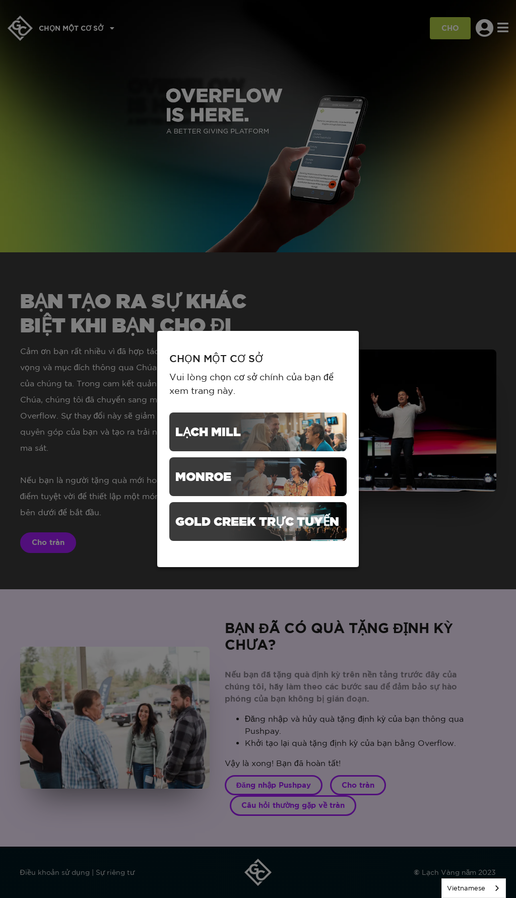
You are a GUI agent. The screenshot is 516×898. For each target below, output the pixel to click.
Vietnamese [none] (466, 888)
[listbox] (473, 888)
